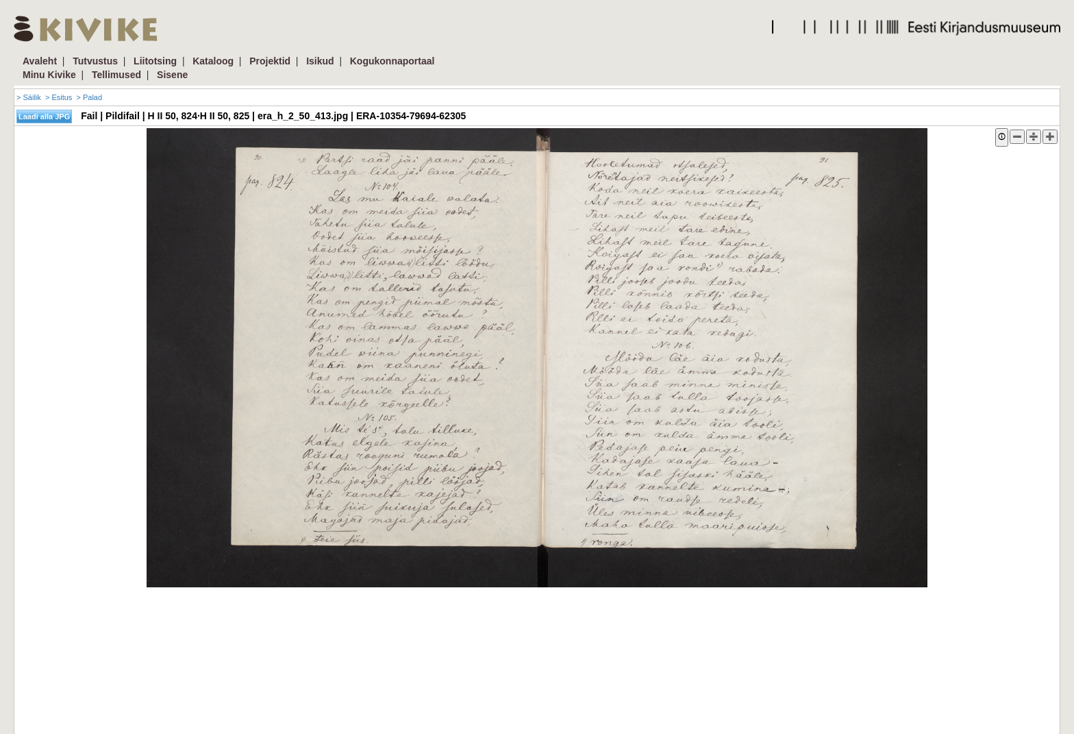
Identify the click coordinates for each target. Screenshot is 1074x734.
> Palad (89, 97)
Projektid (269, 61)
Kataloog (213, 61)
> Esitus (58, 97)
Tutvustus (95, 61)
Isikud (320, 61)
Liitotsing (155, 61)
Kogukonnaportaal (392, 61)
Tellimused (116, 74)
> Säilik (28, 97)
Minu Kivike (49, 74)
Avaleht (40, 61)
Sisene (172, 74)
